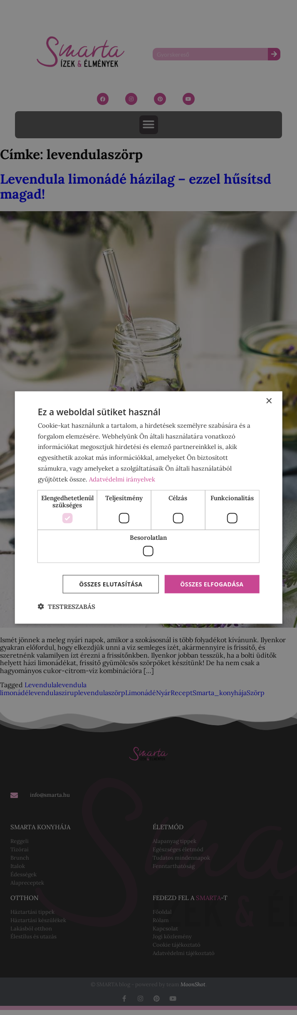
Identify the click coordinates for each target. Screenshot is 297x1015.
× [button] (268, 401)
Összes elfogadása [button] (211, 584)
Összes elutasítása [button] (110, 584)
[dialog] (148, 507)
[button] (66, 606)
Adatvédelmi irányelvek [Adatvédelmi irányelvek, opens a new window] (122, 479)
